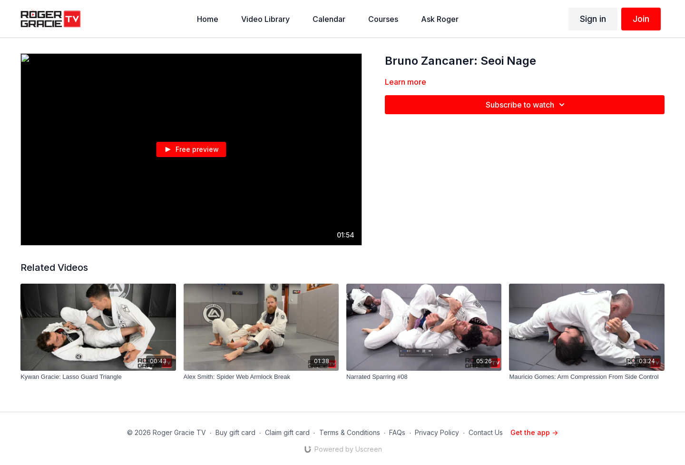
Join (641, 19)
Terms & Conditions (349, 432)
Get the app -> (534, 432)
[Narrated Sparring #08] (423, 377)
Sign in (593, 19)
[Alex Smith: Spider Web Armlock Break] (261, 377)
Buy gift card (235, 432)
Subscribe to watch (527, 104)
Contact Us (486, 432)
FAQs (397, 432)
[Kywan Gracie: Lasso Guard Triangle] (98, 377)
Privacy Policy (437, 432)
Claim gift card (287, 432)
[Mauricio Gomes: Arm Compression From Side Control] (586, 377)
